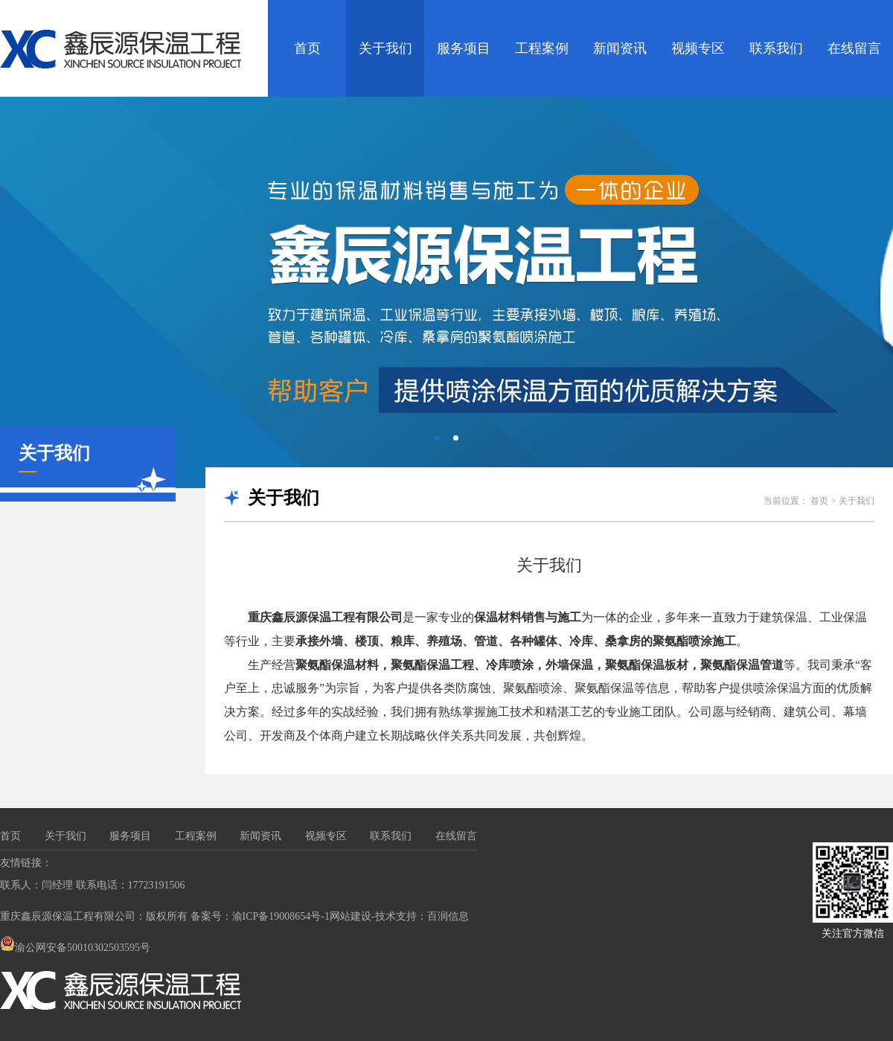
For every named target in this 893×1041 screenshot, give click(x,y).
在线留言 (854, 48)
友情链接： (26, 862)
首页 (307, 48)
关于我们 (385, 48)
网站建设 (350, 916)
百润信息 (448, 916)
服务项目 (463, 48)
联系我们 (776, 48)
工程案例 (542, 48)
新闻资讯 (620, 48)
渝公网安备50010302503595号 (75, 947)
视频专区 (698, 48)
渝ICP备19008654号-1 (281, 916)
